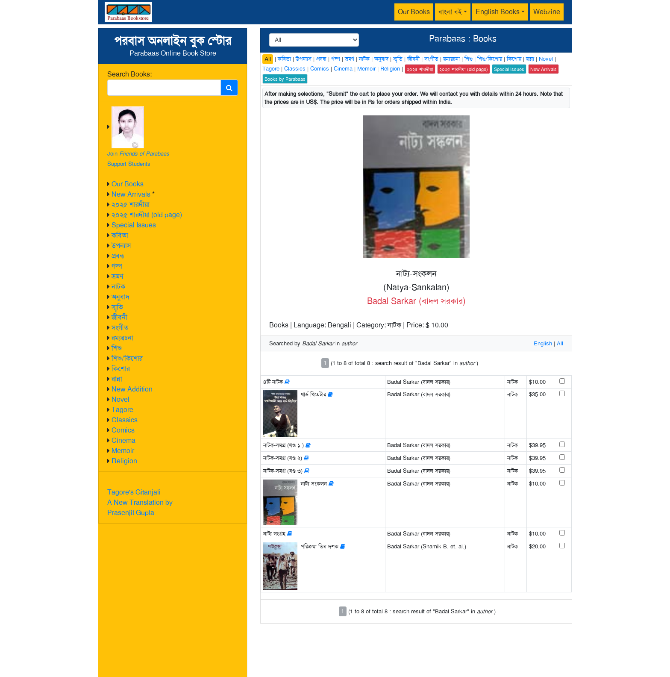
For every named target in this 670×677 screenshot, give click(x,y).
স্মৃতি (117, 307)
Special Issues (134, 225)
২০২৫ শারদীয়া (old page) (147, 214)
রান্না (117, 378)
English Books (498, 11)
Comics (123, 430)
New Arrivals (131, 194)
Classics (125, 419)
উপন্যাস (121, 245)
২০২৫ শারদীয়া (131, 204)
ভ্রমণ (117, 276)
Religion (124, 460)
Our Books (414, 11)
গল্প (117, 266)
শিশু (117, 348)
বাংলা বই (450, 11)
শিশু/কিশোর (127, 358)
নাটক (118, 286)
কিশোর (121, 368)
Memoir (123, 450)
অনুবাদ (120, 296)
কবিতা (120, 235)
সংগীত (120, 327)
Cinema (123, 440)
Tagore (122, 409)
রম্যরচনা (122, 337)
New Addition (132, 389)
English (543, 343)
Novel (120, 399)
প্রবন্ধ (118, 255)
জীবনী (119, 317)
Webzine (546, 11)
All (267, 59)
